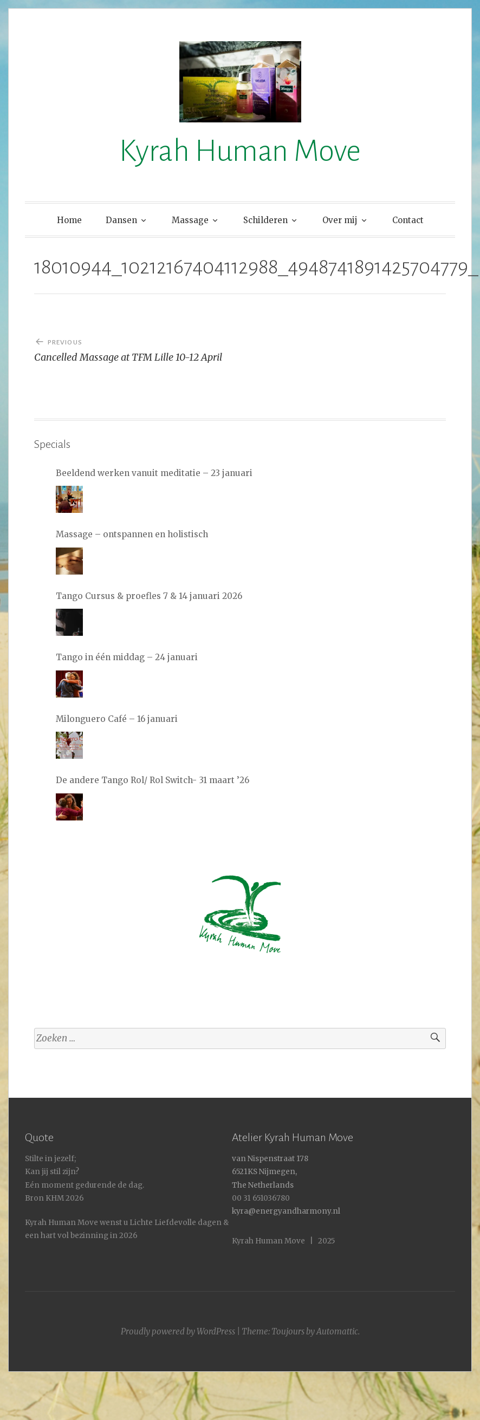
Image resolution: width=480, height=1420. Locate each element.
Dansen (121, 220)
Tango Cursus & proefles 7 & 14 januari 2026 (149, 596)
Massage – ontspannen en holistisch (132, 534)
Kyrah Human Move (240, 151)
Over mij (340, 220)
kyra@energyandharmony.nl (286, 1211)
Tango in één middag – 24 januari (127, 657)
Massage (190, 220)
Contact (408, 220)
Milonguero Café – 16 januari (117, 719)
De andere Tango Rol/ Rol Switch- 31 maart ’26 (152, 780)
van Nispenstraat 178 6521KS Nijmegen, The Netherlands (270, 1172)
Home (69, 220)
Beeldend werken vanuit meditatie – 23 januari (154, 473)
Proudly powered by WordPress (178, 1331)
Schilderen (265, 220)
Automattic (337, 1331)
